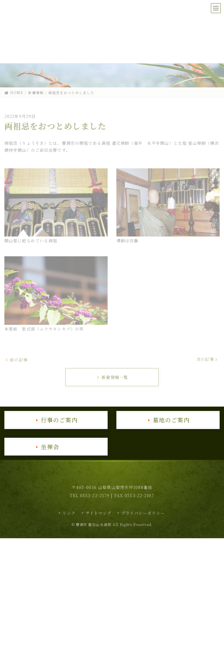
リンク (69, 513)
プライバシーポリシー (143, 513)
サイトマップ (98, 513)
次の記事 (207, 359)
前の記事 (16, 359)
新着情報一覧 (112, 377)
